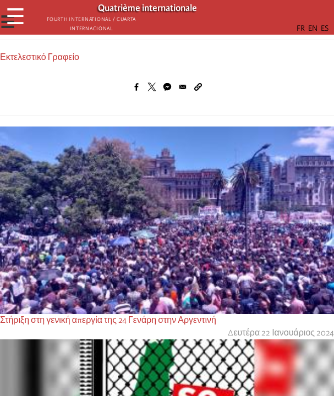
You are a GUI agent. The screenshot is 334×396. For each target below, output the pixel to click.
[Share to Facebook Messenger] (167, 86)
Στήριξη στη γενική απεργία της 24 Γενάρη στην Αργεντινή (108, 320)
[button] (198, 86)
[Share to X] (151, 86)
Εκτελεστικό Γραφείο (39, 57)
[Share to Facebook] (136, 86)
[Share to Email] (182, 86)
